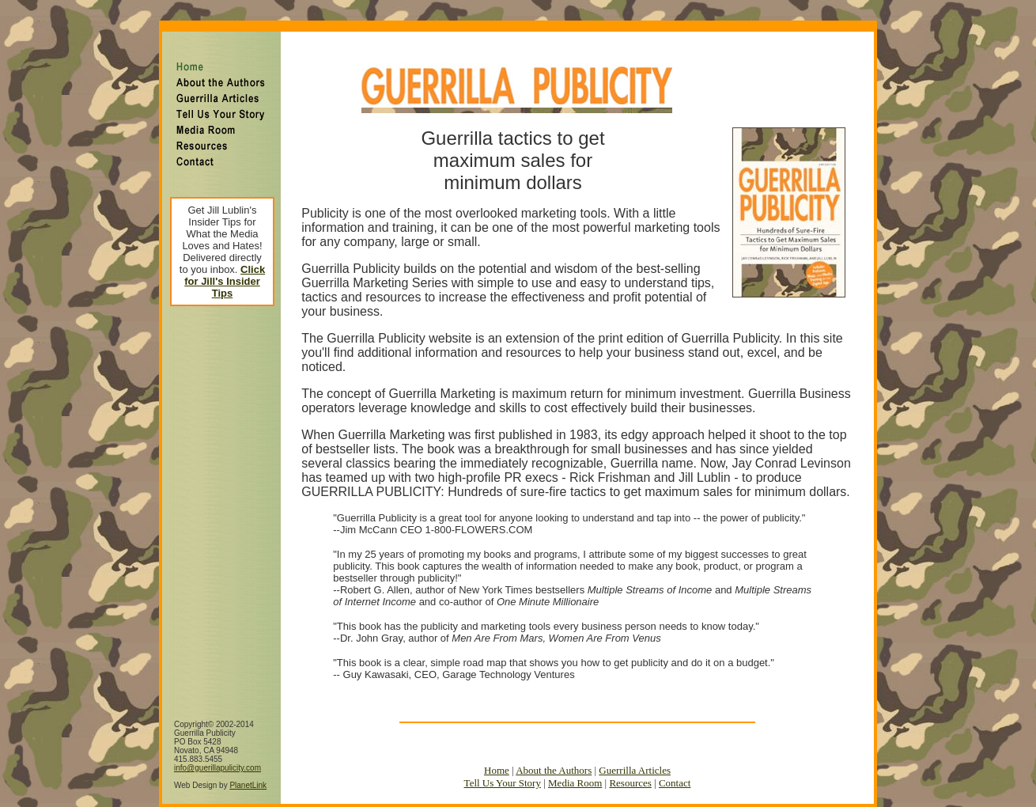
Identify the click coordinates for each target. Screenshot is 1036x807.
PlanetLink (248, 764)
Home (496, 750)
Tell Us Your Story (502, 762)
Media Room (575, 762)
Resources (630, 762)
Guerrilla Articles (635, 750)
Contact (674, 762)
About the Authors (554, 750)
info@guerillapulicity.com (217, 747)
